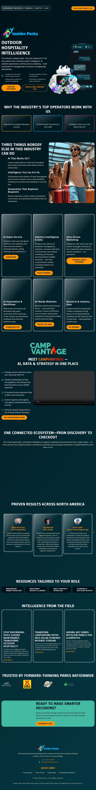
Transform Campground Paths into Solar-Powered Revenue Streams (47, 636)
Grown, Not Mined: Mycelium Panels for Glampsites (79, 635)
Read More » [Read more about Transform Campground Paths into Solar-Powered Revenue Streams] (39, 652)
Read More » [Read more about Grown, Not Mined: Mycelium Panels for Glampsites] (70, 651)
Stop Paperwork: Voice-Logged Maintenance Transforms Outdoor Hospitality (14, 639)
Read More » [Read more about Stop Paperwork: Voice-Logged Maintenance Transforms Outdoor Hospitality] (8, 660)
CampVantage (8, 8)
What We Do (19, 8)
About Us (39, 8)
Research (29, 8)
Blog (47, 8)
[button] (2, 532)
